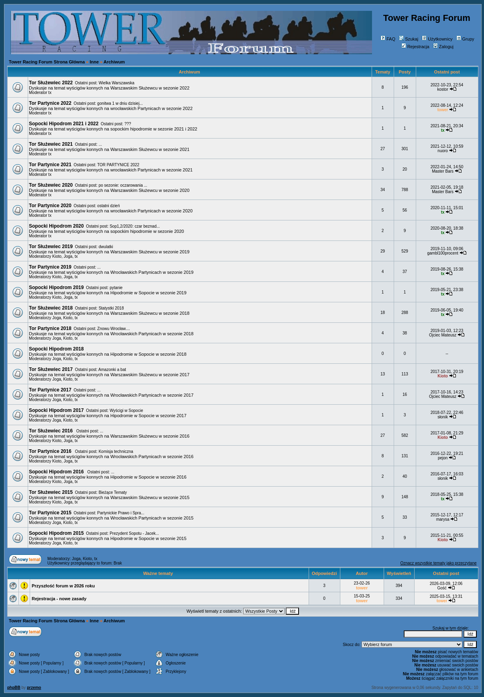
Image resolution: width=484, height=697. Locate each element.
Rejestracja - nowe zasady (59, 598)
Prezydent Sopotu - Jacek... (134, 533)
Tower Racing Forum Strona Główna (47, 61)
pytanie (116, 287)
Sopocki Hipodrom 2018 (56, 349)
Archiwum (114, 61)
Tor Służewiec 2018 (51, 308)
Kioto (56, 256)
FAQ (387, 39)
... (100, 144)
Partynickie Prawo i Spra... (120, 513)
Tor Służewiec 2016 (51, 431)
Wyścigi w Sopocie (126, 410)
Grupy (465, 39)
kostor (442, 89)
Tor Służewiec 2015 (51, 492)
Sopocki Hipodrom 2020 (56, 226)
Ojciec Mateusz (442, 335)
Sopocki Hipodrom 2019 (56, 287)
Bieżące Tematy (113, 492)
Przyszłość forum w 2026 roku (63, 585)
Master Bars (442, 171)
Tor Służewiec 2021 (51, 144)
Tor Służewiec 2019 (51, 246)
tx (49, 92)
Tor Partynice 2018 (50, 328)
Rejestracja (415, 46)
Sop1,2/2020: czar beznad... (135, 226)
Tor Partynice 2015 (50, 513)
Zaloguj (443, 46)
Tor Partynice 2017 (50, 390)
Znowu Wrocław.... (113, 328)
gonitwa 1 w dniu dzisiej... (119, 103)
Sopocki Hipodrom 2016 (57, 472)
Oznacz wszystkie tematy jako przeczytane (438, 563)
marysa (442, 519)
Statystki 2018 (111, 308)
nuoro (442, 151)
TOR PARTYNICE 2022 (118, 165)
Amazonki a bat (112, 369)
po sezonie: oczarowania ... (123, 185)
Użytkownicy (437, 39)
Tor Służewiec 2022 (51, 83)
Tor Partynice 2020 (50, 205)
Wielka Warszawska (116, 83)
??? (127, 124)
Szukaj (408, 39)
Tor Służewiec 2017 (51, 369)
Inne (94, 61)
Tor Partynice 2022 (50, 103)
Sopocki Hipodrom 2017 (56, 410)
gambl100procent (442, 253)
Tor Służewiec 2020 (51, 185)
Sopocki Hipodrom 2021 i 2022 (63, 123)
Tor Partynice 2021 (50, 164)
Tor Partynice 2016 (51, 451)
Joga (68, 256)
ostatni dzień (108, 206)
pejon (442, 458)
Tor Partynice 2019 (50, 267)
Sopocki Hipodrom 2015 (56, 533)
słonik (442, 417)
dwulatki (106, 247)
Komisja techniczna (116, 451)
